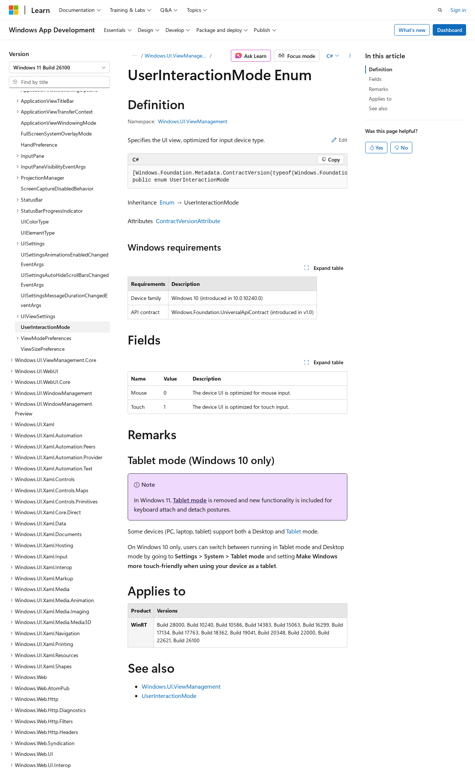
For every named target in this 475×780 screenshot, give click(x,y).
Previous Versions (67, 757)
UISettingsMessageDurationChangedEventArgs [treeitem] (64, 235)
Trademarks (236, 757)
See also (378, 108)
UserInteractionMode (169, 695)
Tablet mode (190, 500)
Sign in (458, 9)
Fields (375, 78)
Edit (339, 139)
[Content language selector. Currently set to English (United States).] (43, 739)
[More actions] (350, 56)
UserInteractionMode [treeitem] (45, 262)
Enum (167, 202)
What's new (412, 29)
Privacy (162, 757)
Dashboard (449, 29)
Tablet (293, 531)
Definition (380, 69)
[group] (237, 177)
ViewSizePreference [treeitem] (43, 284)
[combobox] (59, 68)
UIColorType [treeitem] (35, 156)
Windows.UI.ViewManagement (177, 55)
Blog (101, 757)
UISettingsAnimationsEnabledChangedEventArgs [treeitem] (64, 194)
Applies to (380, 98)
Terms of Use (199, 757)
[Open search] (440, 10)
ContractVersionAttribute (188, 221)
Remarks (378, 88)
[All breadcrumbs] (134, 56)
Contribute (133, 757)
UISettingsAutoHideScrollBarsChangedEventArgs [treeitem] (65, 215)
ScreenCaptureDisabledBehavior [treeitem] (57, 123)
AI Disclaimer (24, 757)
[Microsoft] (14, 10)
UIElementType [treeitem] (38, 168)
